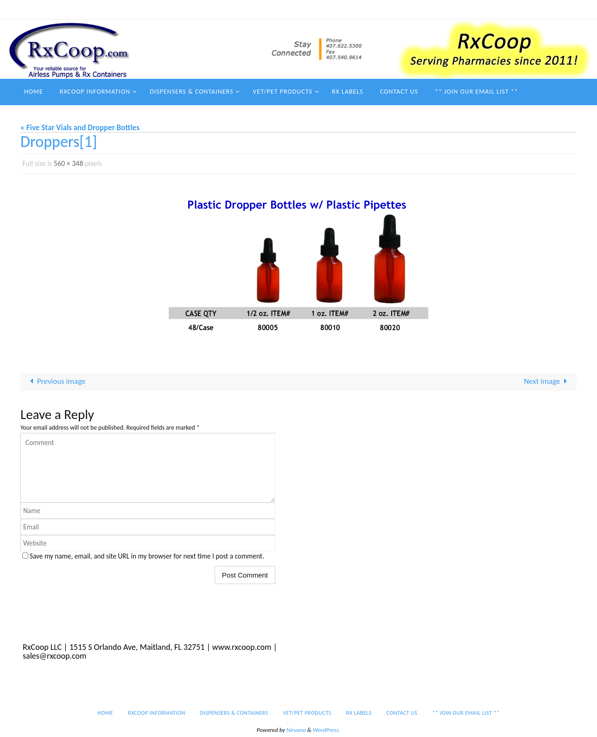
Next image (547, 381)
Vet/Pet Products (370, 9)
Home (179, 9)
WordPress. (327, 729)
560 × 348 (68, 163)
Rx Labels (418, 9)
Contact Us (458, 9)
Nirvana (296, 729)
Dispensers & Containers (300, 9)
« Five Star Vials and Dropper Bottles (80, 128)
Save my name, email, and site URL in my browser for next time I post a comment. (147, 556)
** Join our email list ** (519, 9)
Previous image (56, 381)
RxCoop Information (227, 9)
